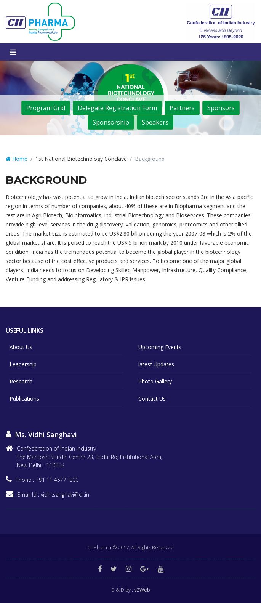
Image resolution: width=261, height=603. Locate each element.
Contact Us (152, 398)
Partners (182, 108)
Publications (24, 398)
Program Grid (45, 108)
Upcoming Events (159, 347)
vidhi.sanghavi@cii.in (65, 494)
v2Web (142, 589)
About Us (21, 347)
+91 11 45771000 (56, 479)
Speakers (155, 122)
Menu (13, 52)
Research (21, 381)
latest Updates (156, 364)
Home (16, 158)
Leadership (23, 364)
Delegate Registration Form (117, 108)
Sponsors (221, 108)
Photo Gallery (155, 381)
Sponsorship (111, 122)
